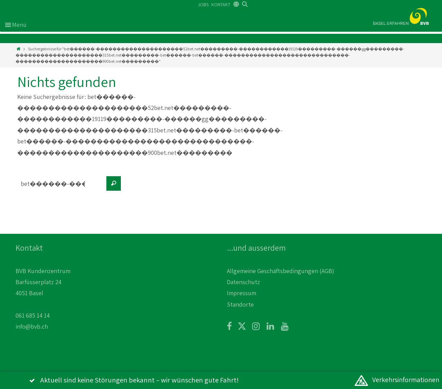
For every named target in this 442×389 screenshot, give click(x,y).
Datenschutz (243, 282)
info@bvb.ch (32, 326)
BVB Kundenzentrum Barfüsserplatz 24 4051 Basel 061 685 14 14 (43, 293)
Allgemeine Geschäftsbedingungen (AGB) (280, 271)
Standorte (240, 304)
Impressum (241, 293)
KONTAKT (220, 4)
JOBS (203, 4)
